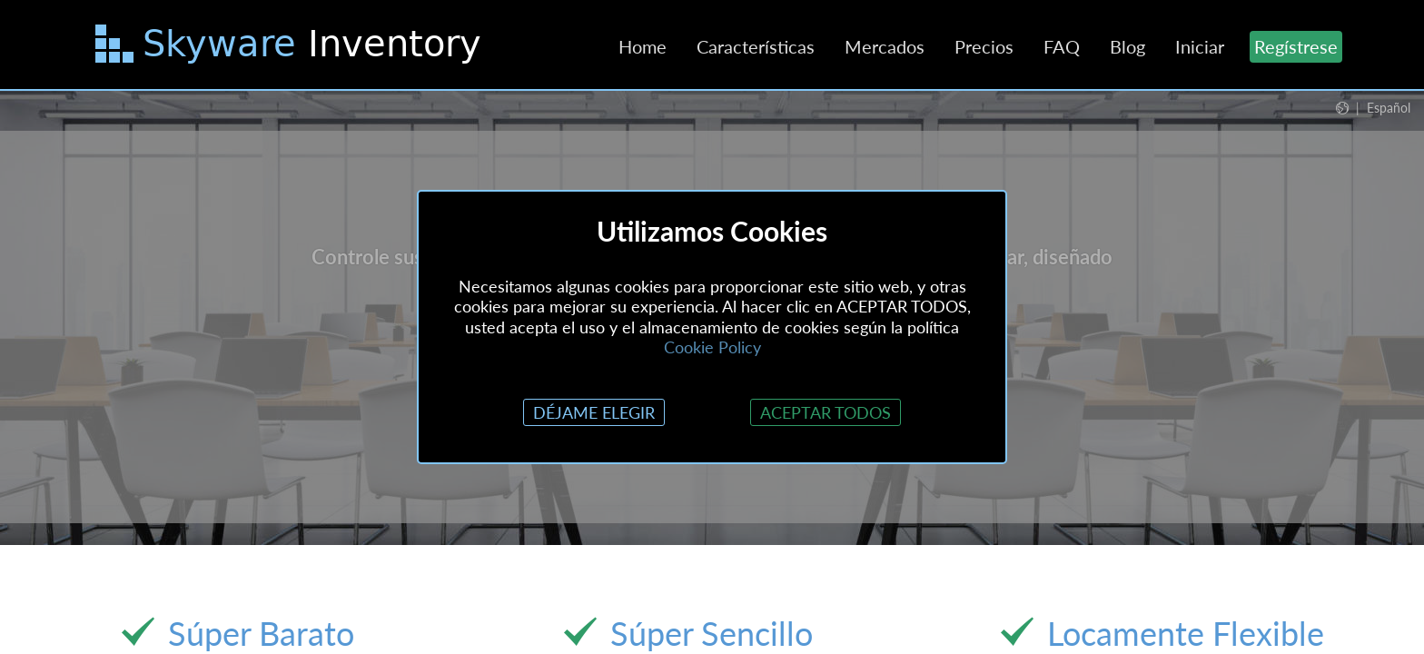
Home (642, 46)
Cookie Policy (712, 347)
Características (756, 46)
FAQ (1061, 46)
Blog (1127, 46)
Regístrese (1296, 46)
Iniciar (1199, 46)
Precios (984, 46)
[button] (1373, 107)
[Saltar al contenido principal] (290, 47)
